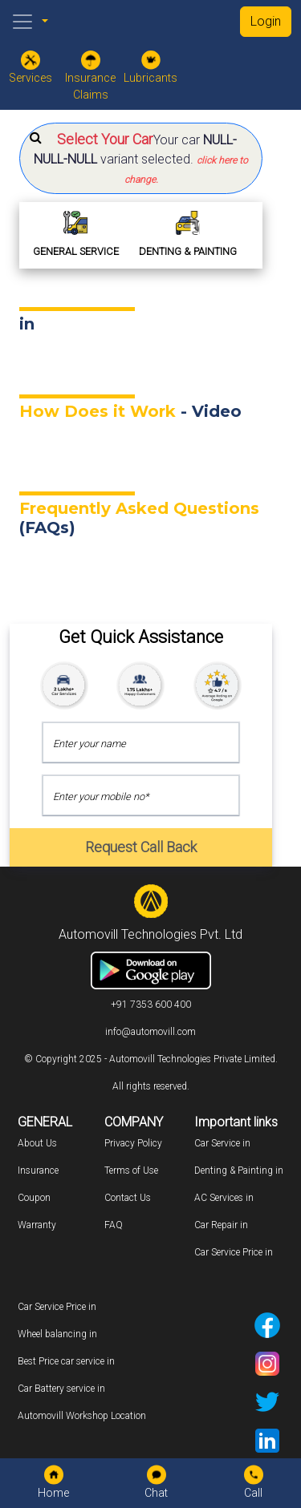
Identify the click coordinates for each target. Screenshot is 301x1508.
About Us (37, 1143)
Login (265, 21)
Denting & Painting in (238, 1170)
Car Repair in (221, 1225)
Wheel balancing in (57, 1334)
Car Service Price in (233, 1252)
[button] (140, 158)
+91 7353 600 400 (151, 1004)
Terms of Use (131, 1170)
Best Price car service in (66, 1361)
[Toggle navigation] (22, 21)
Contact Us (127, 1197)
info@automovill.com (150, 1031)
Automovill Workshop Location (82, 1415)
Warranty (37, 1225)
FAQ (113, 1225)
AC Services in (224, 1197)
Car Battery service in (61, 1388)
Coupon (34, 1197)
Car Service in (222, 1143)
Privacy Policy (133, 1143)
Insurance (38, 1170)
